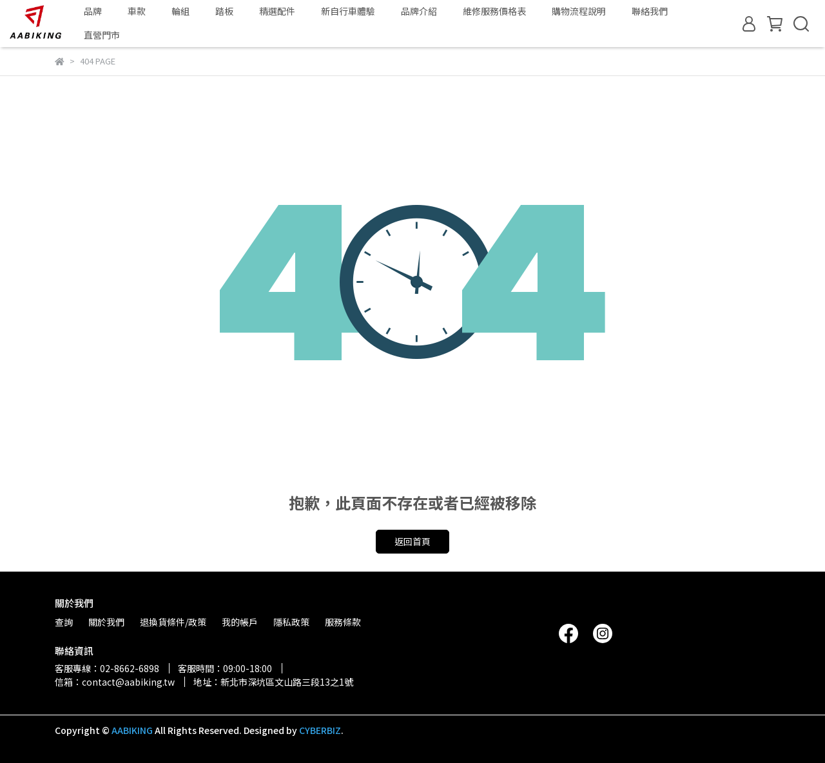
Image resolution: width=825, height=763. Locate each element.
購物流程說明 (579, 11)
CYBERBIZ (320, 730)
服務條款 (343, 621)
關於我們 (106, 621)
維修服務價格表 (494, 11)
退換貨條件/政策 (173, 621)
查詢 (64, 621)
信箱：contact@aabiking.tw (115, 681)
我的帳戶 (240, 621)
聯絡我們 (650, 11)
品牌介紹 (419, 11)
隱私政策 (291, 621)
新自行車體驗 (348, 11)
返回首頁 (412, 541)
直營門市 (102, 34)
